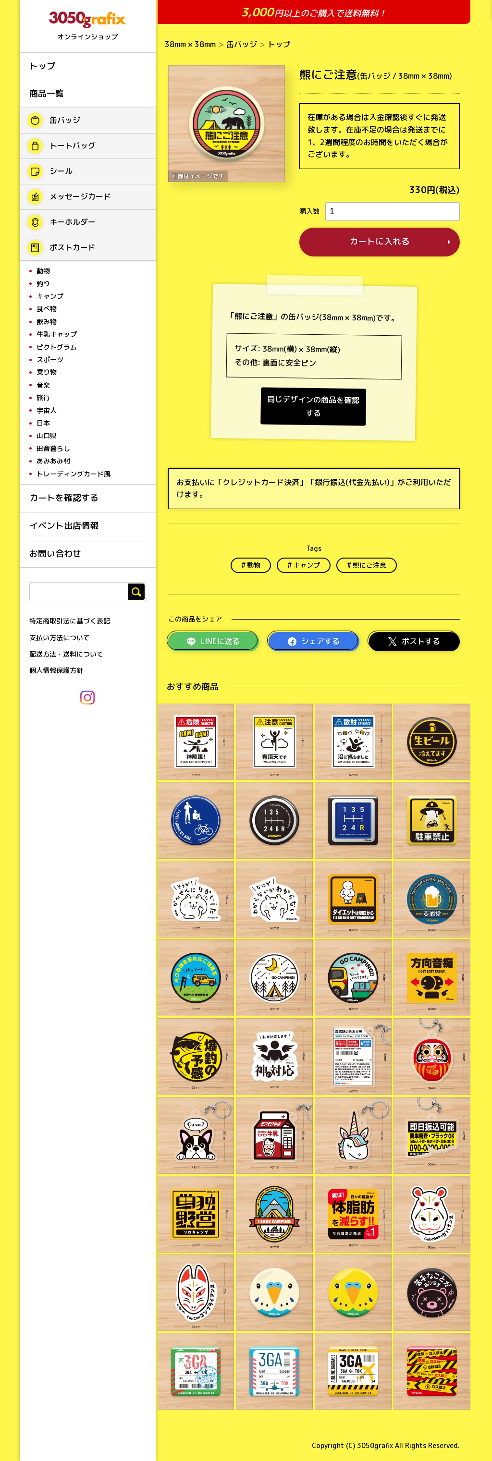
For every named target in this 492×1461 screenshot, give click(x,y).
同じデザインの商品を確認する (313, 405)
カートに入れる (379, 241)
